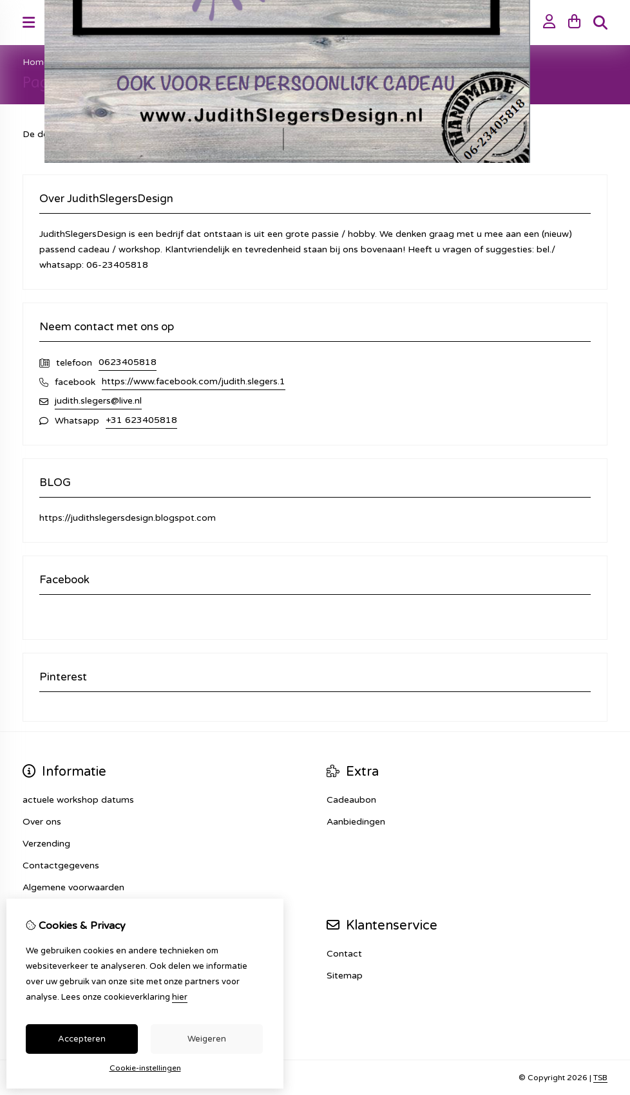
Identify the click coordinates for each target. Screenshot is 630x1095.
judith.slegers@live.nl (98, 400)
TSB (600, 1077)
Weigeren (206, 1039)
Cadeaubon (351, 799)
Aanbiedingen (356, 821)
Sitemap (345, 975)
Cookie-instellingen (145, 1067)
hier (179, 997)
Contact (344, 953)
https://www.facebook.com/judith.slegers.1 (193, 381)
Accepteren (82, 1039)
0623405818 (128, 362)
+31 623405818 (141, 420)
